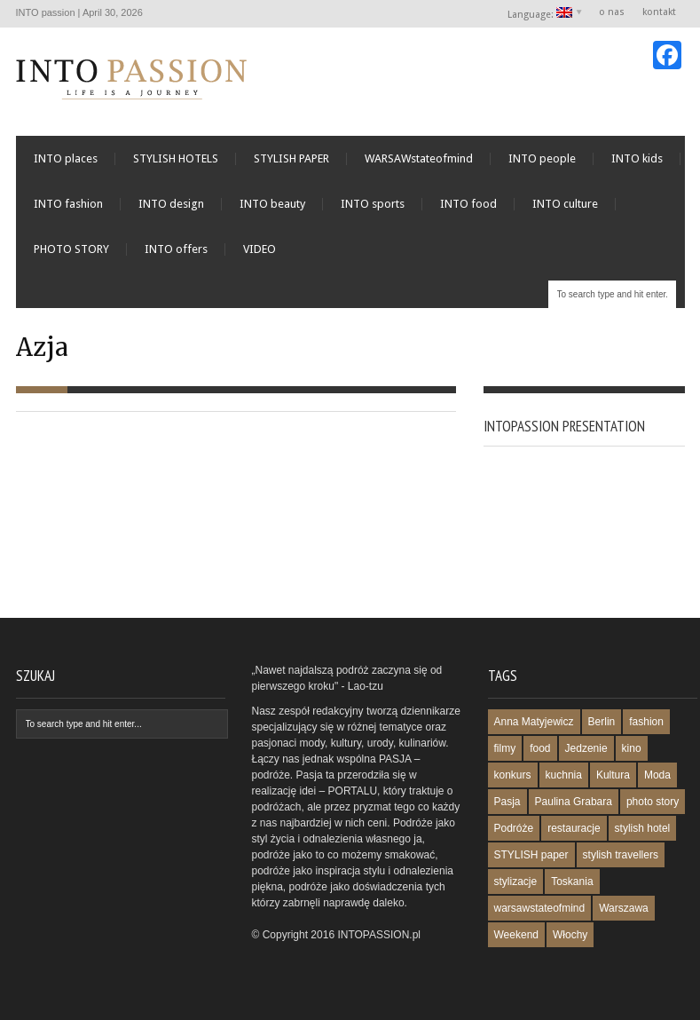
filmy (505, 748)
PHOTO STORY (71, 249)
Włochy (570, 935)
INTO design (171, 203)
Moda (657, 775)
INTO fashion (68, 203)
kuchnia (564, 775)
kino (631, 748)
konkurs (512, 775)
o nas (612, 12)
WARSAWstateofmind (419, 158)
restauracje (573, 828)
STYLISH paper (531, 855)
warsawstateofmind (540, 908)
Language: (541, 13)
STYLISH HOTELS (175, 158)
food (540, 748)
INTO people (542, 158)
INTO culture (565, 203)
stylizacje (516, 881)
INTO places (66, 158)
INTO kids (637, 158)
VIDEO (259, 249)
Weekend (516, 935)
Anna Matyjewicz (534, 722)
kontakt (659, 12)
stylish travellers (620, 855)
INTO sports (373, 203)
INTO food (468, 203)
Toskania (572, 881)
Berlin (602, 722)
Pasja (507, 801)
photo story (652, 801)
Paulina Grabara (573, 801)
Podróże (514, 828)
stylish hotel (643, 828)
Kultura (613, 775)
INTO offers (176, 249)
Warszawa (624, 908)
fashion (646, 722)
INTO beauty (272, 203)
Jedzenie (586, 748)
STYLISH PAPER (291, 158)
